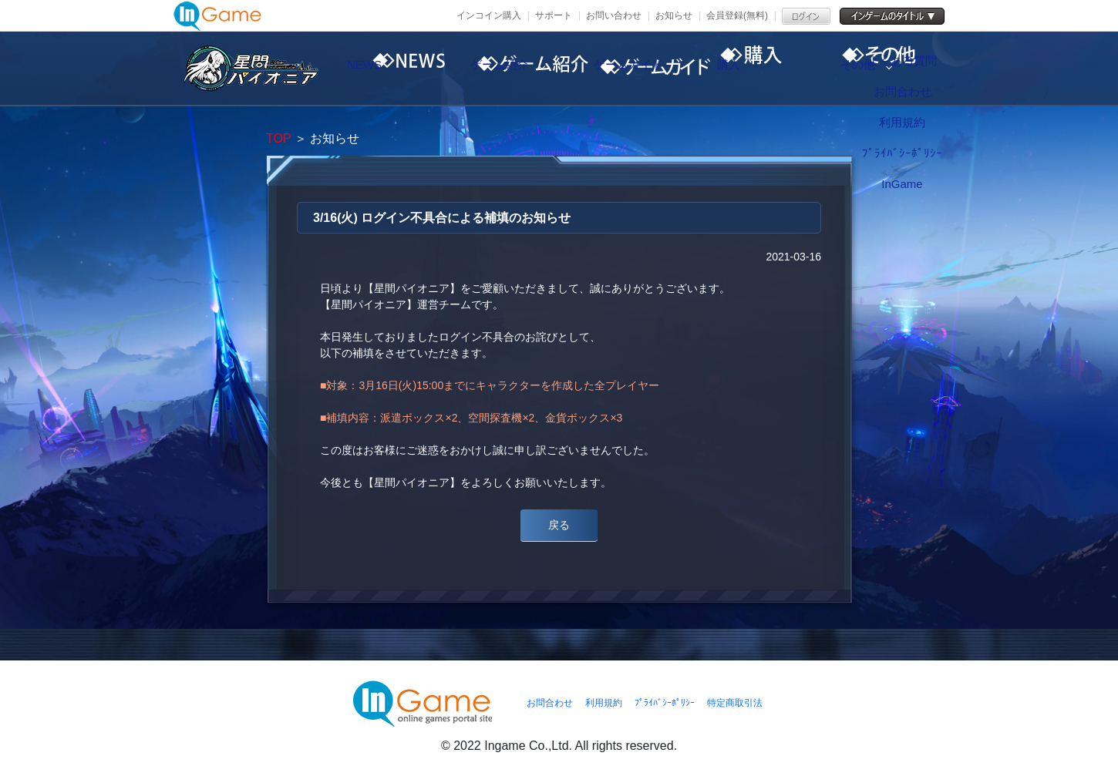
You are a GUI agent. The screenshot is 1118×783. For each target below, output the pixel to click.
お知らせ (673, 15)
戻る (559, 525)
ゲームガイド (655, 68)
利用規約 (603, 702)
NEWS (393, 68)
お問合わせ (550, 702)
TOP (278, 138)
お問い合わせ (614, 15)
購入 (786, 68)
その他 (917, 68)
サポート (553, 15)
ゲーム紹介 (524, 68)
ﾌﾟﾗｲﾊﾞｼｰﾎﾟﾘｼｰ (665, 702)
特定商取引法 (735, 702)
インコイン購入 (488, 15)
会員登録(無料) (737, 15)
